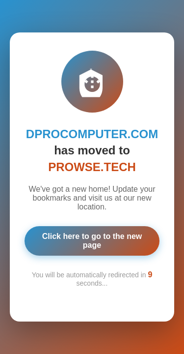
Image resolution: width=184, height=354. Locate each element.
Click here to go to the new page (92, 240)
